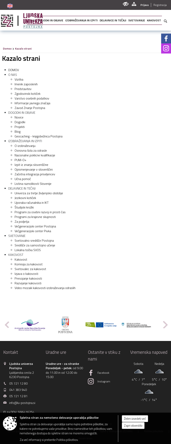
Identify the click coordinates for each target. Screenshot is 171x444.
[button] (6, 324)
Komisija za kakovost (29, 264)
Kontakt (10, 352)
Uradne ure (56, 352)
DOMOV (13, 70)
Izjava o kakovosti (26, 273)
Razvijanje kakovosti (28, 283)
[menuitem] (50, 20)
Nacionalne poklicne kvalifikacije (35, 155)
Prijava (144, 5)
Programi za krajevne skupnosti (35, 216)
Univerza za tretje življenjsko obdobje (39, 193)
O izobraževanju (25, 145)
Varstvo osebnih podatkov (32, 98)
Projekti (20, 126)
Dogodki (20, 122)
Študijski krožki (24, 207)
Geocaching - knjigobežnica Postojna (38, 136)
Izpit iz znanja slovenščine (31, 164)
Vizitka (19, 79)
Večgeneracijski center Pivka (33, 231)
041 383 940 (18, 390)
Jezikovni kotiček (25, 197)
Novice (19, 117)
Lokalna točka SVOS (28, 250)
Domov (7, 48)
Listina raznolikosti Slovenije (33, 183)
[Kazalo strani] (134, 4)
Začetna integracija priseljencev (35, 174)
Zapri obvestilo (133, 425)
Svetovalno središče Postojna (34, 240)
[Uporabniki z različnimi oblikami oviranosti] (126, 4)
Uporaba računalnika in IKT (32, 202)
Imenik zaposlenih (26, 84)
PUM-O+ (20, 160)
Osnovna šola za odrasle (31, 150)
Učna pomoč (23, 178)
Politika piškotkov (67, 439)
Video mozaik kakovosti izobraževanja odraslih (45, 287)
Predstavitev (23, 88)
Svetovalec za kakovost (30, 269)
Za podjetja (22, 221)
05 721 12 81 (18, 396)
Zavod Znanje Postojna (30, 107)
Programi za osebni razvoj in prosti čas (40, 212)
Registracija (160, 5)
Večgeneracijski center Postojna (35, 226)
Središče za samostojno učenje (35, 245)
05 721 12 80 (18, 383)
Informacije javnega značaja (32, 103)
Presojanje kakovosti (28, 278)
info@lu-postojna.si (22, 402)
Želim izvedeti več (135, 418)
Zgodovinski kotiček (27, 93)
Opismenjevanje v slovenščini (34, 169)
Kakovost (21, 259)
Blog (17, 131)
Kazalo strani (23, 48)
